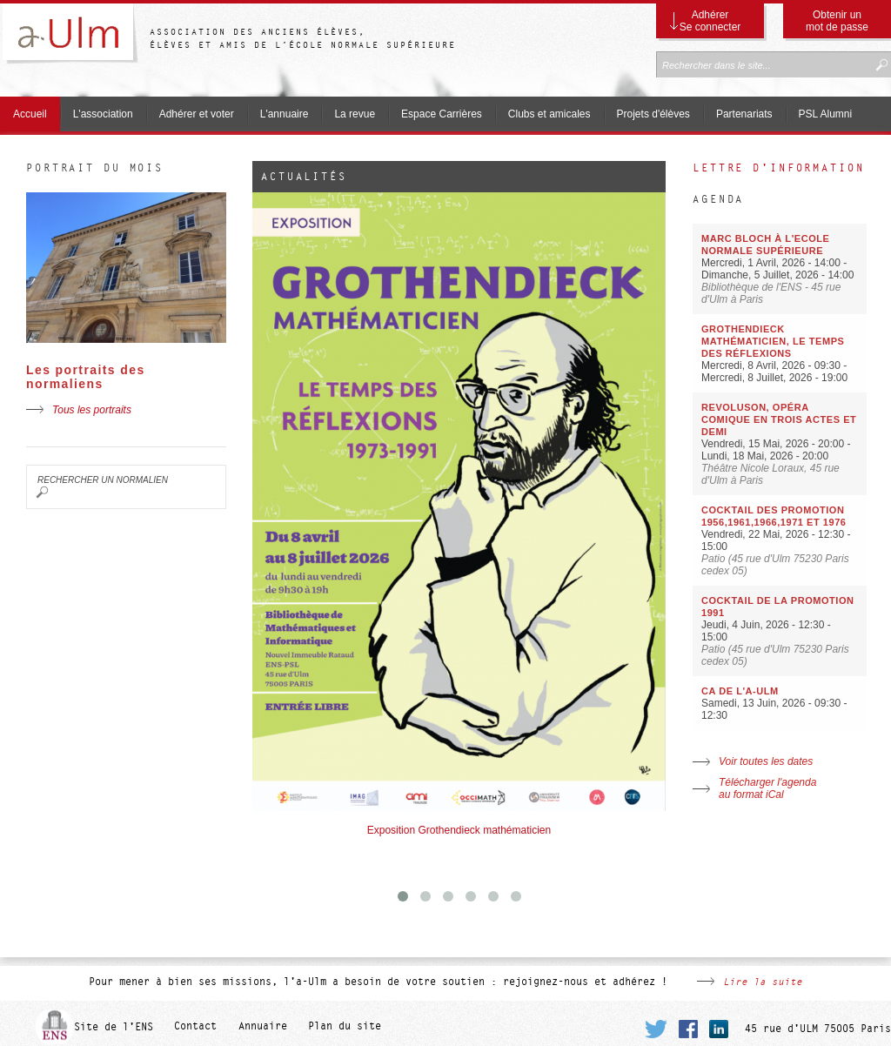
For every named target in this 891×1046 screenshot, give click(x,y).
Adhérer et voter (196, 114)
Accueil (30, 114)
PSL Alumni (826, 114)
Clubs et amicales (549, 114)
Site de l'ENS (113, 1027)
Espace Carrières (441, 114)
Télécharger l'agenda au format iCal (767, 788)
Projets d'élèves (653, 114)
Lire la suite (762, 982)
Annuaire (262, 1027)
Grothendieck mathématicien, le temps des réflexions (772, 341)
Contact (195, 1027)
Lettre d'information (779, 168)
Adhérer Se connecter (710, 21)
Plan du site (344, 1027)
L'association (103, 114)
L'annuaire (284, 114)
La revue (354, 114)
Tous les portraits (91, 410)
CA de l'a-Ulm (740, 691)
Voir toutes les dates (766, 761)
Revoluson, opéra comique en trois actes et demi (778, 419)
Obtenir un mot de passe (837, 21)
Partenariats (744, 114)
